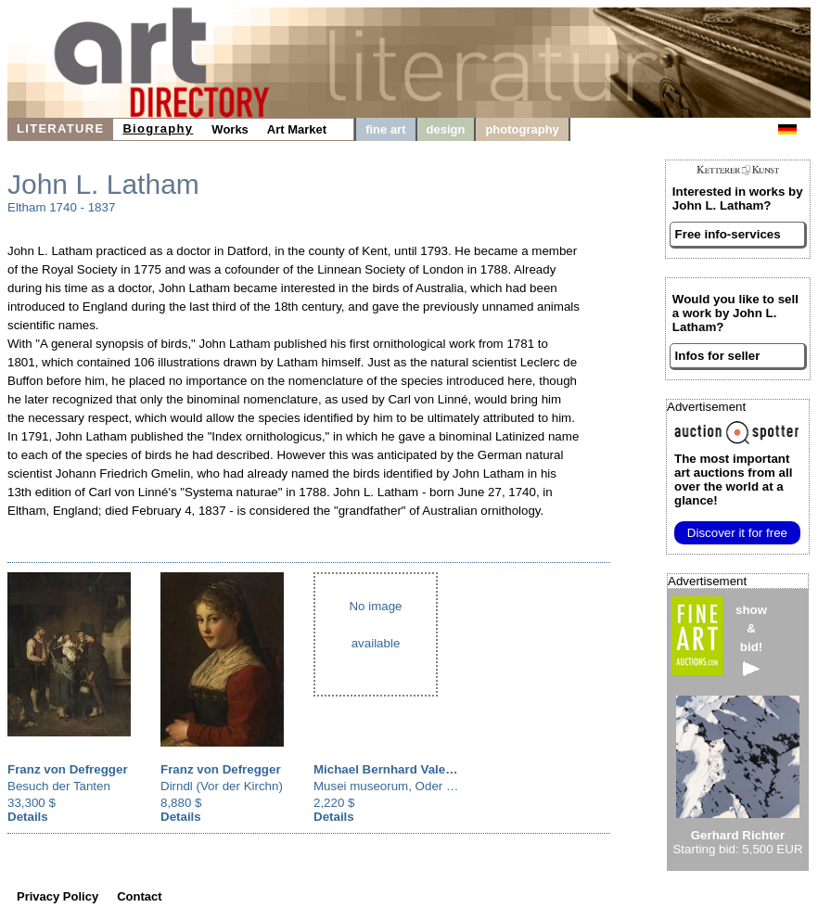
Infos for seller (717, 356)
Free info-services (728, 234)
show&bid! (751, 639)
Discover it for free (737, 533)
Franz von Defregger (67, 769)
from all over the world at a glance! (733, 479)
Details (27, 817)
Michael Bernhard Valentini (392, 769)
